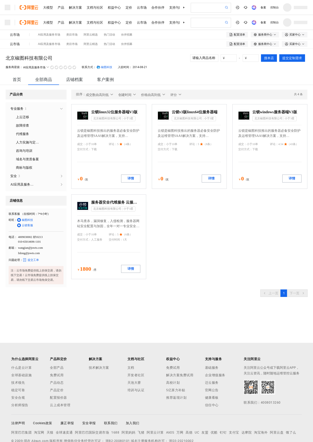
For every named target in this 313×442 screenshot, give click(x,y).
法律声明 (18, 399)
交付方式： (84, 125)
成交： (81, 119)
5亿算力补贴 (175, 366)
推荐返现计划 (176, 373)
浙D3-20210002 (181, 416)
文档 (130, 343)
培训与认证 (136, 366)
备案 (263, 7)
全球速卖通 (64, 408)
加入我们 (132, 399)
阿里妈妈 (128, 408)
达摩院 (247, 408)
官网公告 (212, 366)
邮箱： (13, 223)
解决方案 (75, 7)
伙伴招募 (126, 19)
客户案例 (105, 55)
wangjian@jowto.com (30, 223)
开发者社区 (136, 351)
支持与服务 (177, 7)
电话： (13, 212)
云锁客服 (25, 201)
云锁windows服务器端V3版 (274, 88)
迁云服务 (212, 358)
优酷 (214, 408)
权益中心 (114, 7)
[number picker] (230, 33)
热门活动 (109, 19)
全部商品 (43, 55)
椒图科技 (104, 43)
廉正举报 (67, 399)
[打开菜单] (7, 7)
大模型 (48, 7)
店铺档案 (74, 55)
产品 (61, 7)
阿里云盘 (276, 408)
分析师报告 (19, 381)
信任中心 (212, 381)
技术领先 (18, 358)
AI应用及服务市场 (49, 19)
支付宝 (234, 408)
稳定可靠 (18, 366)
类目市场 (72, 19)
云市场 (142, 7)
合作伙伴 (157, 7)
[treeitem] (36, 84)
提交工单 (31, 235)
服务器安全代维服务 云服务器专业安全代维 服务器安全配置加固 (115, 178)
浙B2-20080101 (117, 416)
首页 (17, 55)
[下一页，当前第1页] (297, 269)
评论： (113, 119)
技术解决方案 (99, 343)
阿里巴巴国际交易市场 (92, 408)
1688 (115, 408)
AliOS (170, 408)
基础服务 (212, 343)
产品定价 (56, 366)
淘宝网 (39, 408)
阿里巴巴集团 (21, 408)
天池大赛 (134, 358)
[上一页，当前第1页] (270, 269)
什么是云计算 (21, 343)
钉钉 (223, 408)
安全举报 (89, 399)
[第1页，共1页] (283, 269)
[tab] (17, 55)
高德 (189, 408)
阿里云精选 (91, 19)
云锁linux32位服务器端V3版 (114, 88)
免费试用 (56, 351)
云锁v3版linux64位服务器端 (194, 88)
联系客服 (14, 189)
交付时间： (116, 215)
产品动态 (56, 358)
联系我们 (111, 399)
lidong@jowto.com (29, 228)
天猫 (50, 408)
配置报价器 (58, 373)
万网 (179, 408)
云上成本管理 (60, 381)
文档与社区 (95, 7)
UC (197, 408)
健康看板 (212, 373)
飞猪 (141, 408)
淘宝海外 (261, 408)
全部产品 (56, 343)
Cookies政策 (42, 399)
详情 (130, 154)
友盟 (204, 408)
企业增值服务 (215, 351)
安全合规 (18, 373)
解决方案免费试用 (179, 351)
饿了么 (291, 408)
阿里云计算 (155, 408)
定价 (129, 7)
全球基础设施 (21, 351)
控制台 (274, 7)
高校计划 (173, 358)
